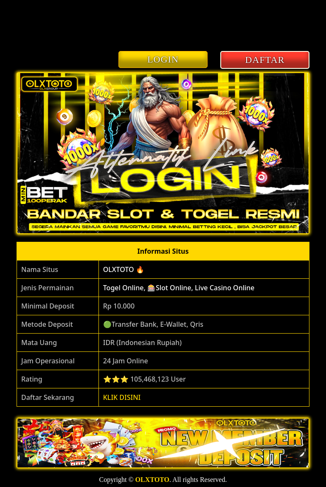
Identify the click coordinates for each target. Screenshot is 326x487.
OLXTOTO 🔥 (123, 269)
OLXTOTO (152, 479)
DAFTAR (265, 59)
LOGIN (163, 59)
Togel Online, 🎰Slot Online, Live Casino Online (179, 287)
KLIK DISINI (122, 397)
